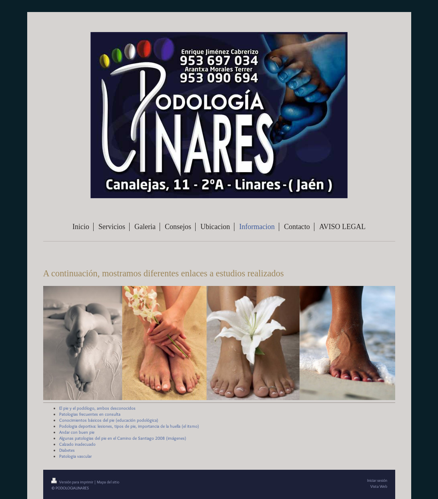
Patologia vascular (75, 456)
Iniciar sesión (377, 480)
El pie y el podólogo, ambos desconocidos (97, 408)
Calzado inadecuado (77, 444)
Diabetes (67, 450)
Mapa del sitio (108, 482)
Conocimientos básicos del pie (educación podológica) (108, 420)
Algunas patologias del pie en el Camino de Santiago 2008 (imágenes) (122, 438)
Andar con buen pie (76, 432)
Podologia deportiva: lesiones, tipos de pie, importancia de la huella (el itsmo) (129, 426)
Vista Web (378, 486)
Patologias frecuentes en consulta (89, 414)
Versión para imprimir (72, 482)
